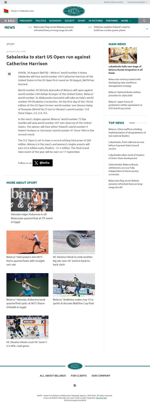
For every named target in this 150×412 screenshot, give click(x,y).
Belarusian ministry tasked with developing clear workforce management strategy (125, 82)
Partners (112, 20)
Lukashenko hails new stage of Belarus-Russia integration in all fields (126, 69)
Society (69, 20)
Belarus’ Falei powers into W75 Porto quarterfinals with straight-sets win (25, 260)
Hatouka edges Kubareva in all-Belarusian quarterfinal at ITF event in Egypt (32, 218)
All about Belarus (53, 375)
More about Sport (21, 182)
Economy (55, 20)
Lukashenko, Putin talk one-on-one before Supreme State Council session (126, 145)
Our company (101, 375)
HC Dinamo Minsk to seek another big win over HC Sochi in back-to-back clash (73, 260)
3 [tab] (144, 121)
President (26, 20)
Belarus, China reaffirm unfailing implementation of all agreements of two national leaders (127, 132)
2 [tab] (138, 121)
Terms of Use (101, 398)
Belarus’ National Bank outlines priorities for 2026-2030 (125, 94)
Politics (41, 20)
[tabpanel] (128, 160)
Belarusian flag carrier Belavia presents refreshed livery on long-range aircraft (126, 184)
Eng (11, 20)
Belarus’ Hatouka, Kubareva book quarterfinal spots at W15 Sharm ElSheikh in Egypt (25, 303)
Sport (81, 20)
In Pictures (96, 20)
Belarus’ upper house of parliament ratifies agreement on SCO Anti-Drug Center (125, 105)
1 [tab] (132, 121)
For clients (79, 375)
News (9, 27)
